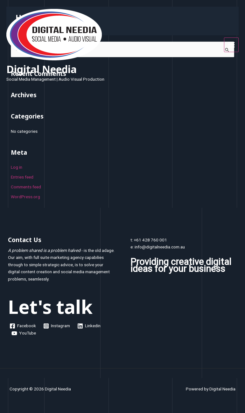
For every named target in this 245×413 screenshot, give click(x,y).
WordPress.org (25, 196)
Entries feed (22, 176)
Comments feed (26, 186)
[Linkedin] (89, 326)
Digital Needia (41, 69)
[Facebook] (23, 326)
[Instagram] (57, 326)
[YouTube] (24, 333)
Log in (16, 167)
